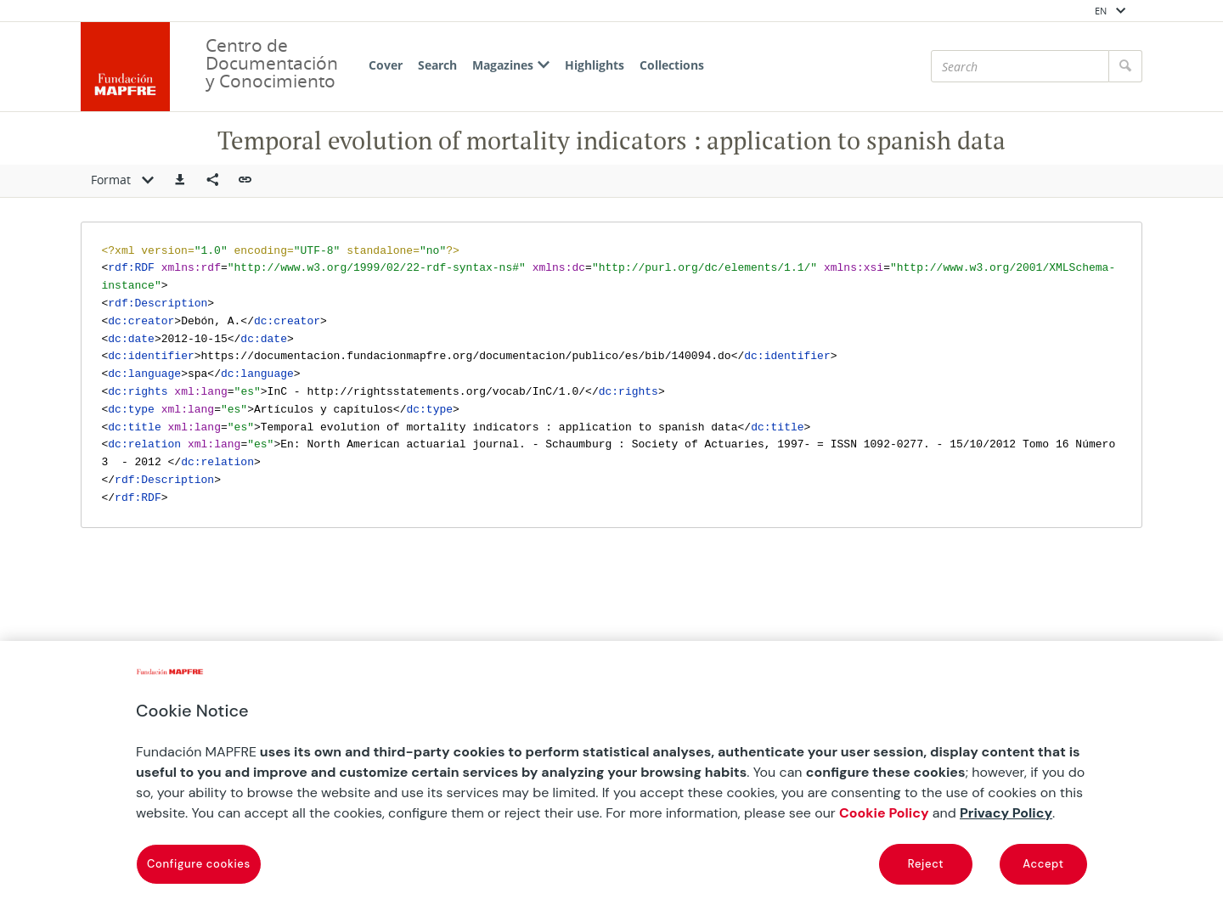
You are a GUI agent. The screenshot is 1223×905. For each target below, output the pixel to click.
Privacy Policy (1006, 813)
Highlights (594, 65)
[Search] (1020, 66)
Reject (926, 864)
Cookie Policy (884, 813)
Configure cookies (199, 864)
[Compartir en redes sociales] (212, 181)
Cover (386, 65)
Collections (672, 65)
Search (437, 65)
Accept (1043, 864)
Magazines (511, 65)
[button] (180, 181)
